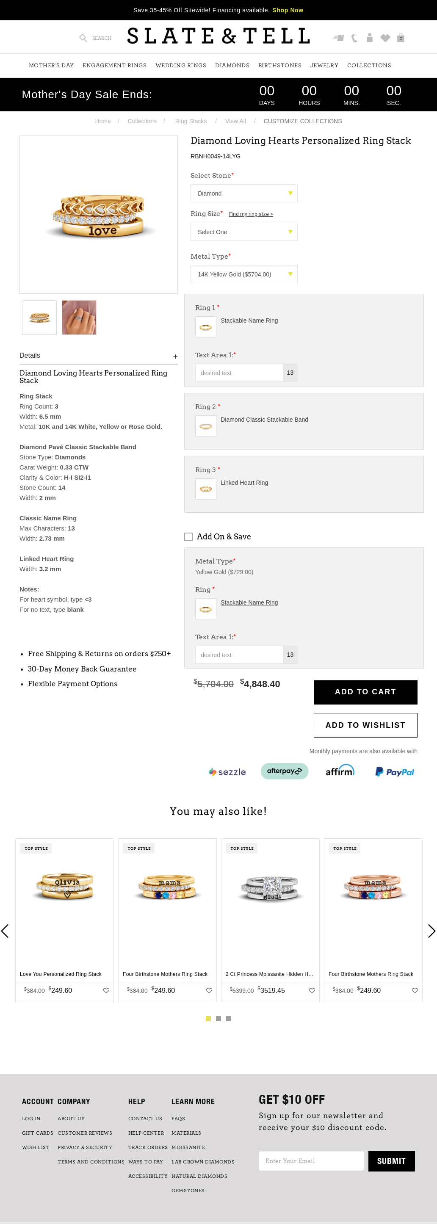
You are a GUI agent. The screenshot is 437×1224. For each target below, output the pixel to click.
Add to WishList (366, 725)
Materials (186, 1133)
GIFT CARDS (38, 1133)
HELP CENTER (146, 1133)
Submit (391, 1161)
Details (29, 355)
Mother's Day (51, 66)
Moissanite (188, 1147)
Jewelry (324, 66)
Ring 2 (208, 407)
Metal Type (211, 256)
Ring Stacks (191, 121)
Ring (205, 590)
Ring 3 (208, 470)
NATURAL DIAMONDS (199, 1176)
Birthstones (280, 66)
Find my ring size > (251, 214)
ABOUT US (71, 1118)
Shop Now (288, 10)
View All (235, 121)
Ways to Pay (145, 1161)
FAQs (178, 1118)
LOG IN (31, 1118)
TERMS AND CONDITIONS (91, 1161)
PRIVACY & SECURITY (85, 1147)
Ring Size (232, 214)
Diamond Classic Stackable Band (264, 419)
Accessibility (148, 1176)
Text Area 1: (215, 355)
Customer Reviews (85, 1133)
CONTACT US (145, 1118)
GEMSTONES (188, 1190)
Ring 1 (207, 308)
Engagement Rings (115, 66)
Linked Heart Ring (244, 482)
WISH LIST (36, 1147)
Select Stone (212, 175)
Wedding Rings (181, 66)
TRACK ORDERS (148, 1147)
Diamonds (232, 66)
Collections (369, 66)
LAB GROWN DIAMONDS (203, 1161)
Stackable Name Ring (249, 320)
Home (103, 121)
